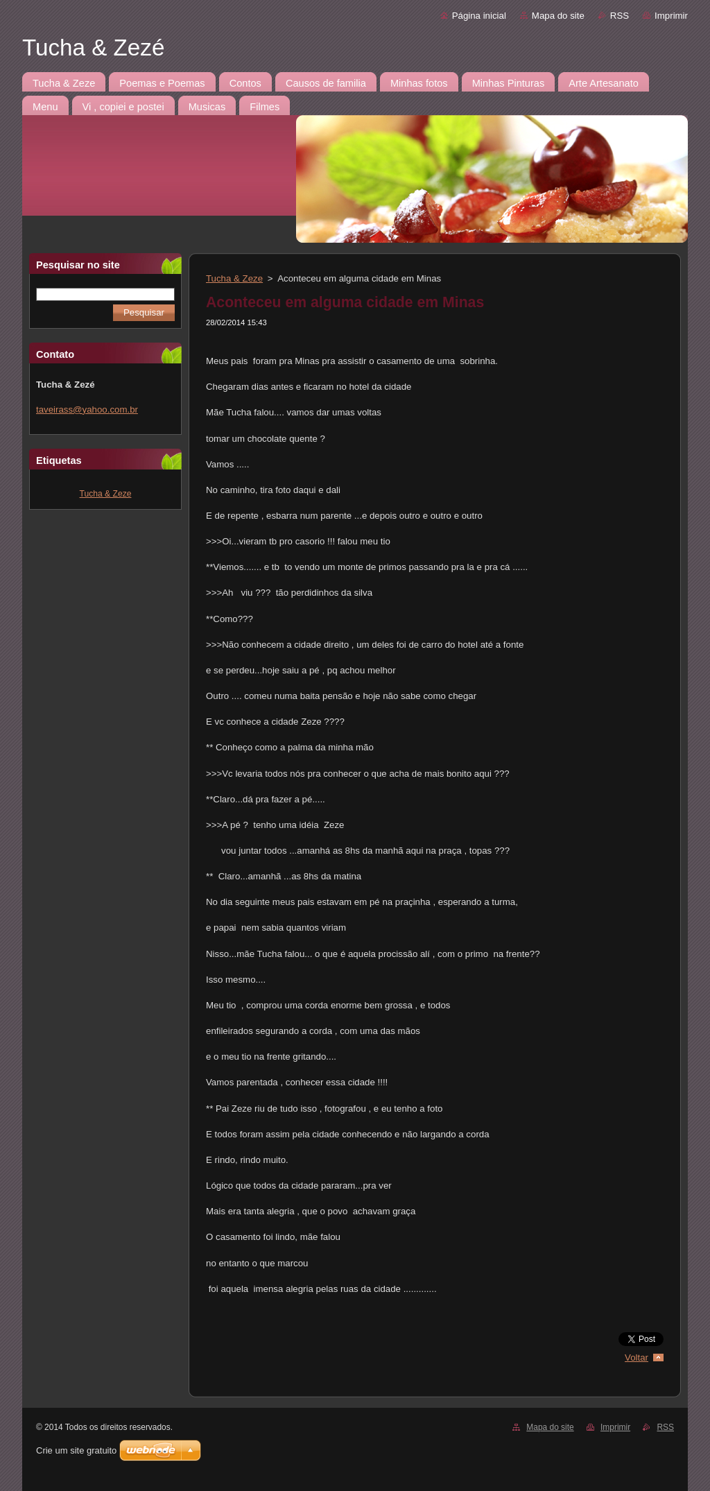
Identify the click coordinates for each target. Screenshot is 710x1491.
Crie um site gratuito (76, 1450)
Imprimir (671, 15)
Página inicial (479, 15)
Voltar (636, 1357)
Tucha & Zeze (106, 494)
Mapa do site (558, 15)
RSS (619, 15)
